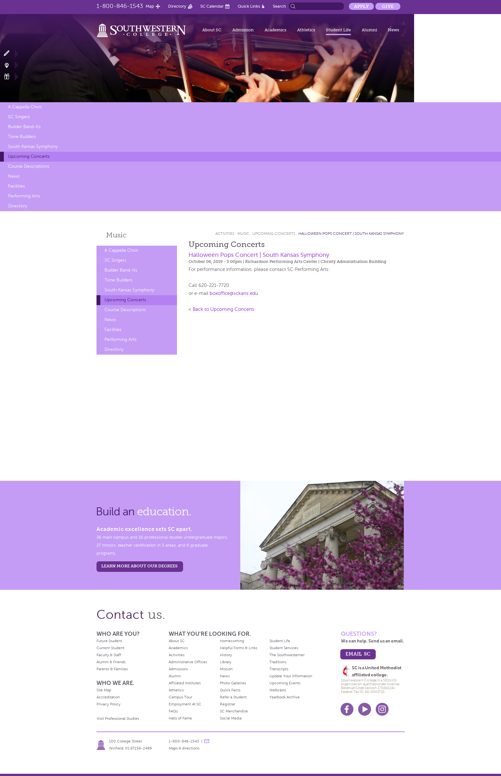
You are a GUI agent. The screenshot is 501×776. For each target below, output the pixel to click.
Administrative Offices (188, 662)
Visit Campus (10, 65)
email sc (357, 654)
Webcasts (277, 690)
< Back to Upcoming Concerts (221, 309)
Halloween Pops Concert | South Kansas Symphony (351, 233)
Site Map (103, 690)
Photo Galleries (233, 683)
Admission (243, 29)
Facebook (347, 709)
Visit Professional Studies (118, 718)
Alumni (369, 29)
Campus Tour (180, 697)
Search (279, 6)
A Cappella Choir (25, 106)
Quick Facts (230, 690)
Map (150, 6)
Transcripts (278, 669)
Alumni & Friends (111, 662)
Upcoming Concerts (29, 156)
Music (116, 235)
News (393, 29)
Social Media (231, 718)
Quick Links (249, 6)
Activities (224, 233)
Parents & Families (112, 669)
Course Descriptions (28, 166)
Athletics (306, 29)
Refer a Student (233, 697)
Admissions (178, 669)
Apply (361, 6)
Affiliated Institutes (185, 683)
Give (388, 6)
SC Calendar (212, 6)
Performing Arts (24, 196)
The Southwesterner (286, 655)
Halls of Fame (180, 718)
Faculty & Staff (108, 655)
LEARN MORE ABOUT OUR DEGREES (139, 566)
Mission (226, 669)
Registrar (227, 704)
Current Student (110, 648)
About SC (211, 29)
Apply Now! (10, 53)
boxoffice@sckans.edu (234, 293)
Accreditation (108, 697)
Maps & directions (184, 748)
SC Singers (19, 116)
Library (225, 662)
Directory (177, 6)
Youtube (364, 709)
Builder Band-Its (24, 126)
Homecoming (232, 641)
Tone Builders (22, 136)
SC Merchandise (234, 711)
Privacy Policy (108, 704)
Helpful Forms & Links (238, 648)
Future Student (109, 641)
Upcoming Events (284, 683)
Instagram (382, 709)
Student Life (338, 29)
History (226, 655)
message (206, 741)
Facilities (16, 186)
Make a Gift (10, 76)
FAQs (173, 711)
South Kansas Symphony (33, 146)
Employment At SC (185, 704)
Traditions (277, 662)
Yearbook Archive (284, 697)
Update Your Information (290, 676)
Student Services (283, 648)
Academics (275, 29)
